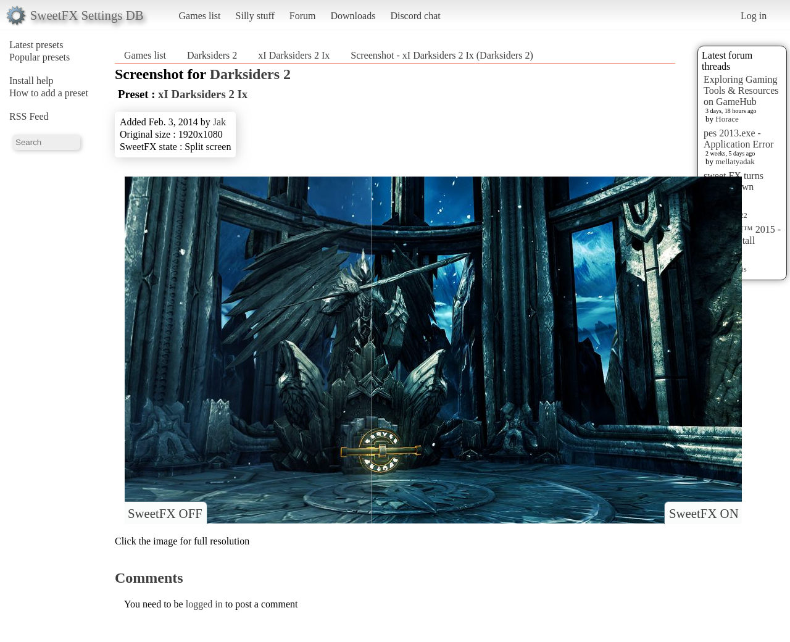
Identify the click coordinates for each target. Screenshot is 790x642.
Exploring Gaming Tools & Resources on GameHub (741, 90)
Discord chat (415, 15)
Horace (727, 118)
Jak (219, 122)
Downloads (352, 15)
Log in (754, 15)
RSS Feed (29, 116)
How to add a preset (48, 93)
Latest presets (36, 45)
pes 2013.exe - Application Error (738, 138)
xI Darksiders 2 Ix (294, 55)
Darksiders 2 (212, 55)
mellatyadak (735, 161)
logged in (204, 604)
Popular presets (39, 57)
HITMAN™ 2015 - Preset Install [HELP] (742, 240)
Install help (31, 80)
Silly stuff (255, 15)
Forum (302, 15)
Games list (200, 15)
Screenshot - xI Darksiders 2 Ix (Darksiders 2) (442, 55)
